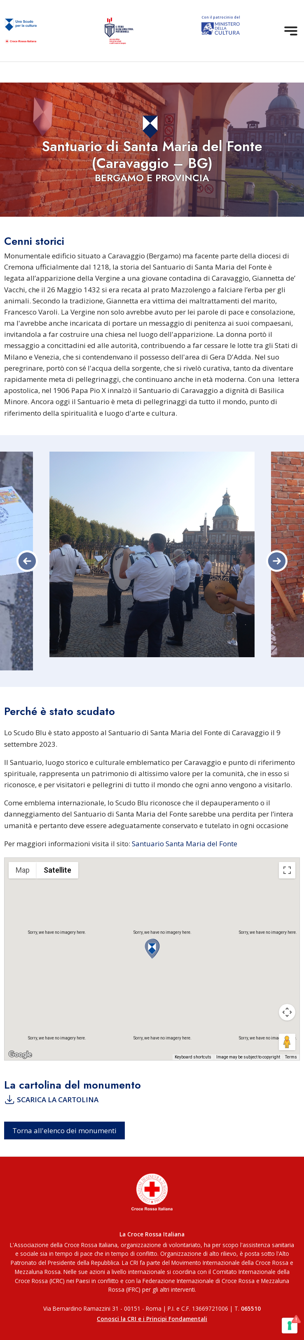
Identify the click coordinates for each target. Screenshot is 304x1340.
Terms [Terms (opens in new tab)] (291, 1057)
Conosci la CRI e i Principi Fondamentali (152, 1319)
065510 (251, 1308)
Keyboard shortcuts (193, 1057)
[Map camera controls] (287, 1012)
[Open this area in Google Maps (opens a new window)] (20, 1054)
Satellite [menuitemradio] (57, 870)
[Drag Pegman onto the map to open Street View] (287, 1042)
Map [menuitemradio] (23, 870)
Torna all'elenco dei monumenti (64, 1130)
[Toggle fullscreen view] (287, 870)
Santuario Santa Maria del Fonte (184, 843)
